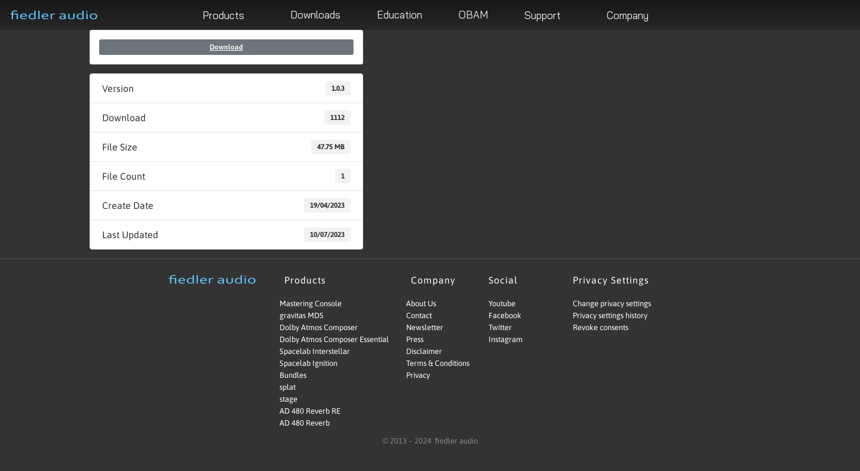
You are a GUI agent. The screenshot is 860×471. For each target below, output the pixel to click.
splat (288, 387)
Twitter (500, 327)
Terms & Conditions (437, 363)
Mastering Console (311, 303)
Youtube (502, 303)
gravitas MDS (302, 315)
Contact (419, 315)
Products (228, 15)
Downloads (315, 14)
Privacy (418, 375)
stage (288, 399)
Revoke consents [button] (600, 327)
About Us (421, 303)
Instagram (506, 339)
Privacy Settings (614, 280)
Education (399, 14)
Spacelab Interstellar (315, 351)
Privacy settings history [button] (610, 315)
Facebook (505, 315)
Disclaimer (424, 351)
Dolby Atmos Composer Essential (324, 339)
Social (506, 280)
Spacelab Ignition (308, 363)
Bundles (293, 375)
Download (226, 47)
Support (547, 15)
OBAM (473, 14)
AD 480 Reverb (305, 422)
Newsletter (424, 327)
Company (632, 15)
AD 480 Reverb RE (310, 411)
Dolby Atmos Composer (319, 327)
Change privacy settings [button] (612, 303)
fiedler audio (455, 440)
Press (414, 339)
